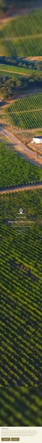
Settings (6, 439)
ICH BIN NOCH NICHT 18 (21, 233)
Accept (15, 439)
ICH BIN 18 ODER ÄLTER (21, 230)
